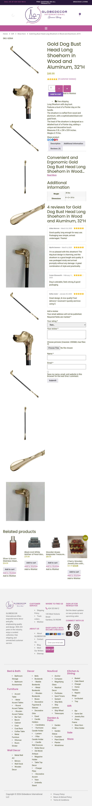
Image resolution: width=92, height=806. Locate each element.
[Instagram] (57, 140)
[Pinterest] (55, 140)
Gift (12, 34)
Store (70, 739)
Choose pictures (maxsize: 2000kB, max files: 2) (66, 343)
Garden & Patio (53, 719)
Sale (69, 732)
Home (5, 34)
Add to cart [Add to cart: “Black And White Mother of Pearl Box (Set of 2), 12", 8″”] (31, 563)
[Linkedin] (53, 140)
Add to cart (55, 94)
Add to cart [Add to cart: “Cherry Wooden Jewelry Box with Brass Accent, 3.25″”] (74, 572)
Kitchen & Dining (73, 672)
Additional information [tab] (73, 143)
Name (50, 354)
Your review (52, 329)
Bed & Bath (13, 671)
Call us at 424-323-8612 (15, 2)
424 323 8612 (53, 608)
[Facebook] (48, 140)
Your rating (52, 321)
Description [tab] (55, 143)
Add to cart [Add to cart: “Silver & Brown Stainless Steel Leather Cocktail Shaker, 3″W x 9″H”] (9, 569)
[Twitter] (50, 140)
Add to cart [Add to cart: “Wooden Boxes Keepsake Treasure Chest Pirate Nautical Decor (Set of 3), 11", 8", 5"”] (53, 563)
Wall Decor (13, 750)
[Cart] (79, 15)
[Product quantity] (51, 87)
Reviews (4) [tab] (56, 148)
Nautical (52, 671)
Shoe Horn (21, 34)
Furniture (12, 689)
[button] (46, 28)
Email (50, 363)
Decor (30, 671)
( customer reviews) (67, 79)
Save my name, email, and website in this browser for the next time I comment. (64, 375)
